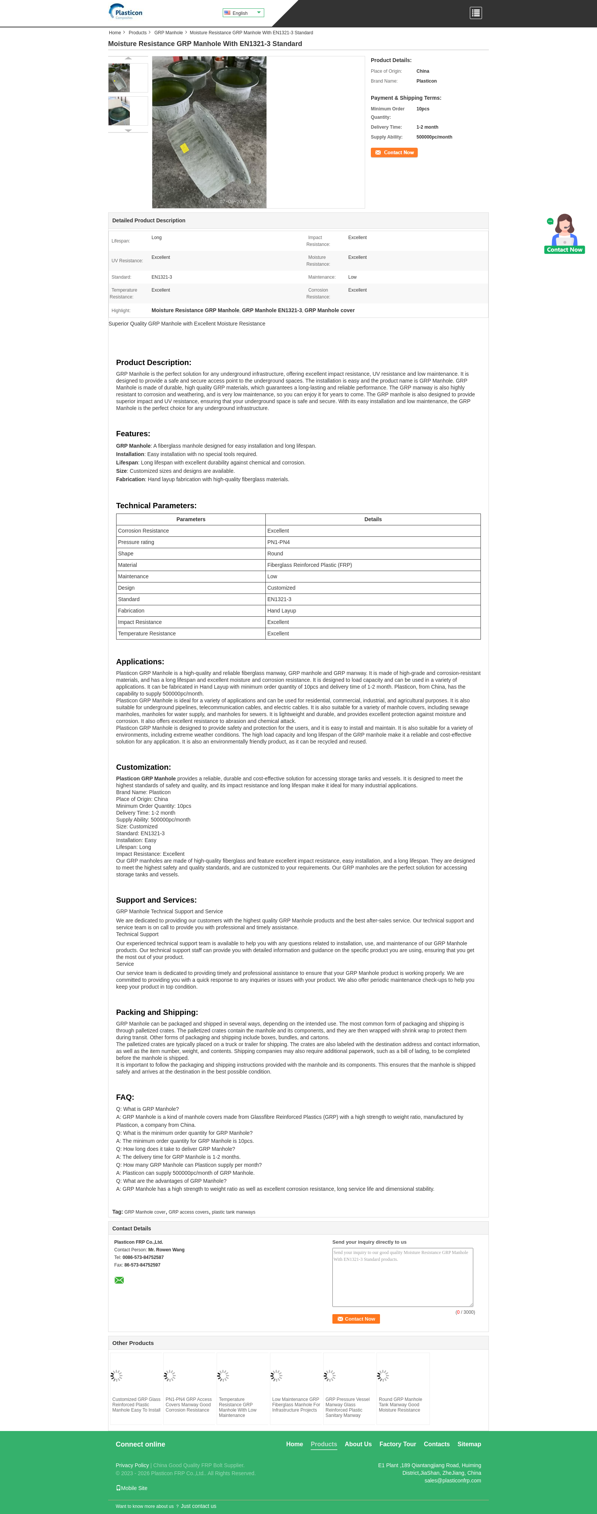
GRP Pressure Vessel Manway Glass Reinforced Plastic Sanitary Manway (348, 1407)
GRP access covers (189, 1212)
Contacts (437, 1444)
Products (138, 32)
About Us (358, 1444)
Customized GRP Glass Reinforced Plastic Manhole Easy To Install (136, 1405)
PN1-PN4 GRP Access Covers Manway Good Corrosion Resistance (189, 1405)
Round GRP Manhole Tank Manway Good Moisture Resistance (400, 1405)
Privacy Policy (132, 1465)
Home (115, 32)
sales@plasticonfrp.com (453, 1480)
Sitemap (469, 1444)
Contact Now (384, 152)
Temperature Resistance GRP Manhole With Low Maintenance (238, 1407)
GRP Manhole (168, 32)
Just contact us (198, 1506)
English (247, 13)
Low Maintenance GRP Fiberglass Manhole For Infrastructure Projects (296, 1405)
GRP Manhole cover (145, 1212)
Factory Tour (398, 1444)
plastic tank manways (233, 1212)
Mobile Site (131, 1488)
